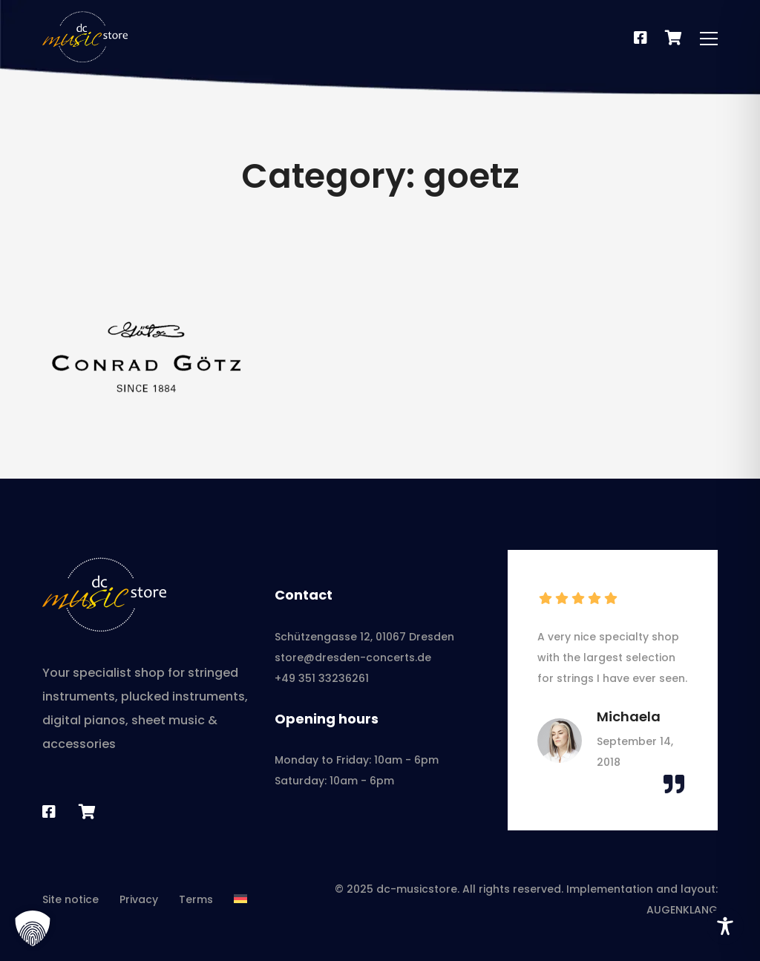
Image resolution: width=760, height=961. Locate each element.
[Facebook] (640, 38)
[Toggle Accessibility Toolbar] (725, 926)
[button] (32, 928)
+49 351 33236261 (322, 678)
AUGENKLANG (682, 909)
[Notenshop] (673, 38)
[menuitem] (240, 899)
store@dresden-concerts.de (353, 657)
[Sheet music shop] (87, 812)
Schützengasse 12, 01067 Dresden (364, 636)
